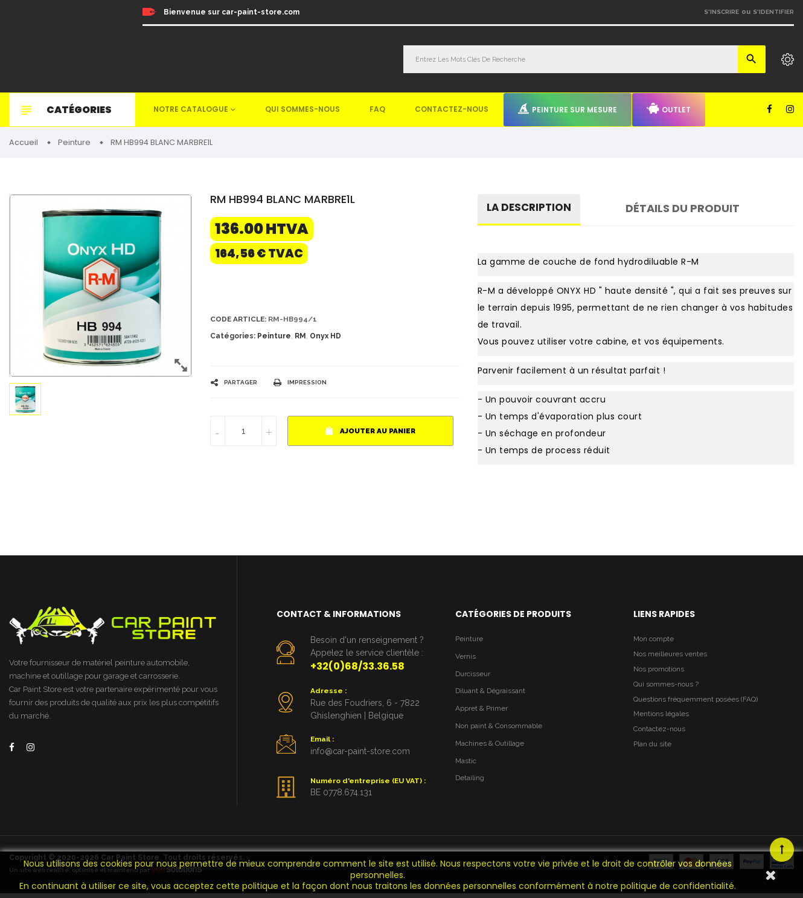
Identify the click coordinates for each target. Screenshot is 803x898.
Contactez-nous (451, 109)
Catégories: (232, 339)
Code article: (240, 321)
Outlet (669, 109)
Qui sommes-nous (302, 109)
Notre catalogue (190, 109)
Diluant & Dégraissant (494, 696)
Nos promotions (661, 674)
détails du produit (687, 210)
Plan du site (654, 756)
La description (531, 210)
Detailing (471, 788)
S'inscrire (721, 11)
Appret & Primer (484, 715)
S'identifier (773, 11)
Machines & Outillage (493, 752)
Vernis (466, 659)
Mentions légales (663, 723)
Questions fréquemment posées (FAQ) (701, 707)
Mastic (466, 770)
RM (300, 339)
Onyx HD (325, 339)
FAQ (377, 109)
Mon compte (656, 641)
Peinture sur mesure (567, 109)
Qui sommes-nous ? (669, 691)
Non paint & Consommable (503, 733)
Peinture (274, 339)
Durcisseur (474, 678)
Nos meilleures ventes (673, 657)
